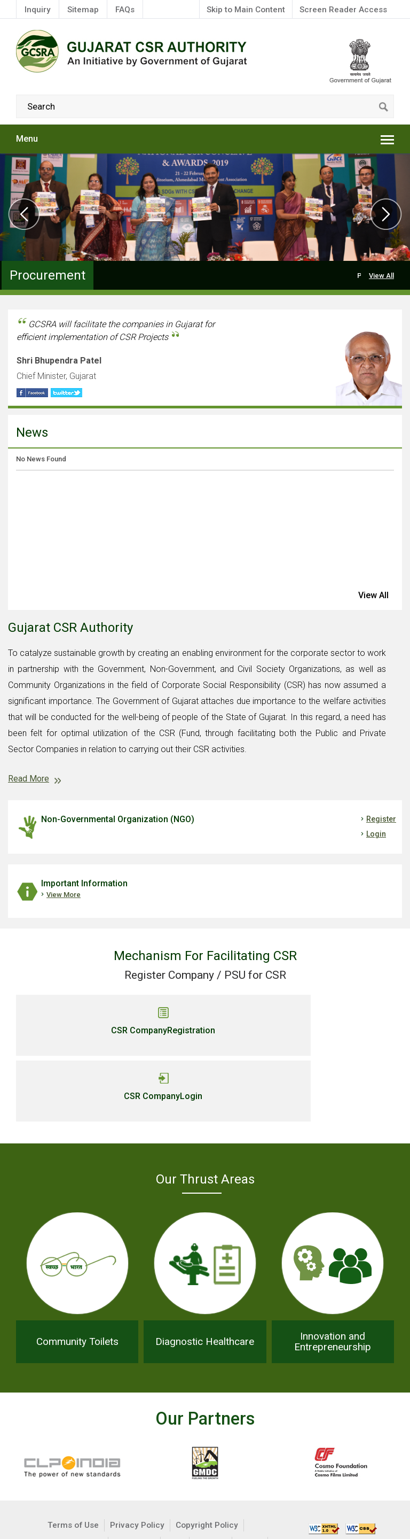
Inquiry (38, 9)
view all (373, 595)
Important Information (84, 883)
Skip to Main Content (246, 9)
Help (175, 1476)
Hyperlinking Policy (65, 1476)
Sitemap (83, 9)
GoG (132, 1493)
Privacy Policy (137, 1458)
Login (376, 834)
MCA (250, 1476)
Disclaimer (134, 1476)
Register (381, 819)
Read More (28, 779)
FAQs (125, 9)
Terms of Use (73, 1458)
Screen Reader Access (343, 9)
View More (63, 895)
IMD (160, 1493)
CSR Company (106, 1030)
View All (381, 276)
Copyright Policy (207, 1458)
